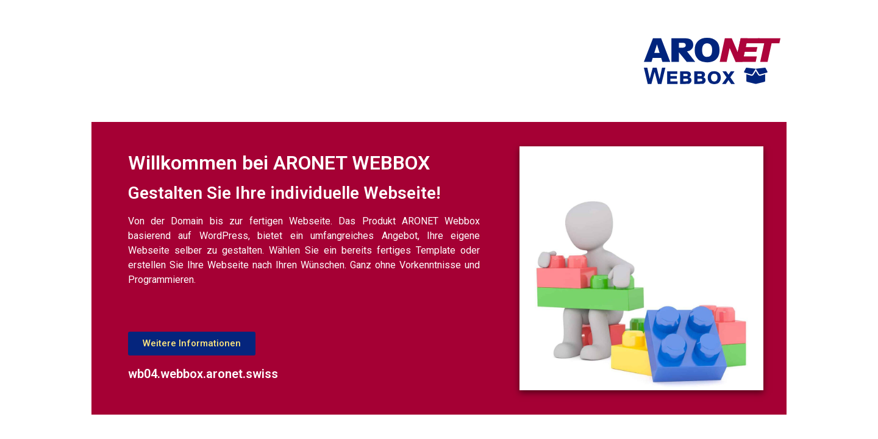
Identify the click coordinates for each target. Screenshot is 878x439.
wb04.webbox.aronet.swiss (203, 373)
